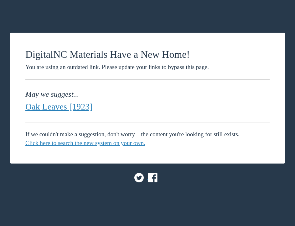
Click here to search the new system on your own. (85, 143)
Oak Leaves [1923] (59, 106)
